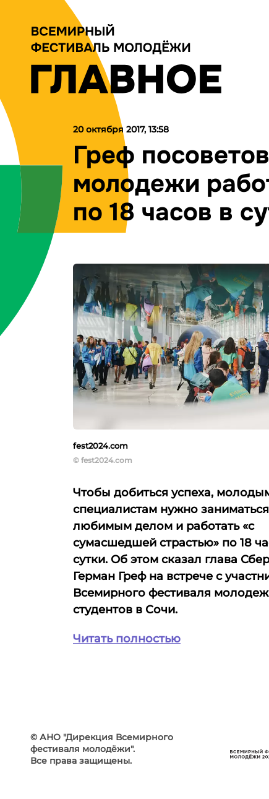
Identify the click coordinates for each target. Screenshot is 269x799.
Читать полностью (127, 639)
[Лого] (126, 58)
